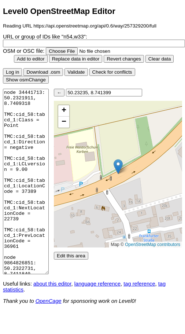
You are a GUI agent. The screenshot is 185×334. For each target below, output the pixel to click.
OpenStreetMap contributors (152, 244)
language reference (97, 284)
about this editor (52, 284)
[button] (118, 166)
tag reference (139, 284)
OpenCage (49, 301)
